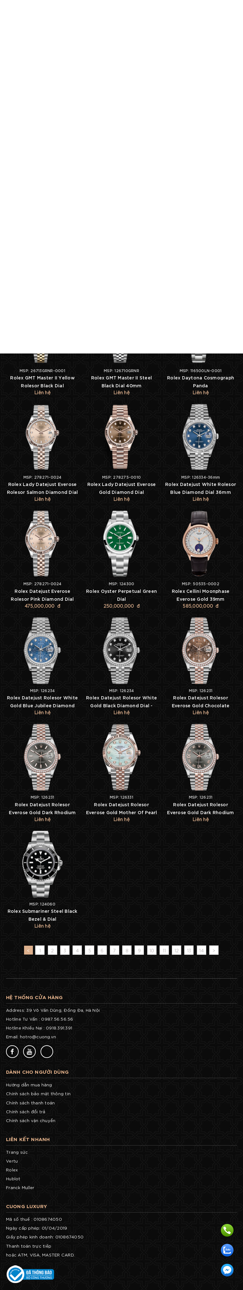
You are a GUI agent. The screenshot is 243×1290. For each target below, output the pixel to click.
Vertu (12, 1161)
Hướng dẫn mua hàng (29, 1084)
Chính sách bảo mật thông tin (38, 1093)
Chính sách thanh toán (30, 1102)
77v (64, 1051)
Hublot (13, 1178)
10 (151, 950)
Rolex (12, 1169)
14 (201, 950)
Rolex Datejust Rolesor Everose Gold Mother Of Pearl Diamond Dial (121, 812)
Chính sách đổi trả (26, 1111)
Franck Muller (20, 1187)
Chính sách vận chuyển (30, 1120)
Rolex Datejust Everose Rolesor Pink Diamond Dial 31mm (42, 599)
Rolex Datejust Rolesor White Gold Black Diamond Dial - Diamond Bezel (121, 705)
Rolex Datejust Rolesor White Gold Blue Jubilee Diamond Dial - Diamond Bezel (42, 705)
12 (176, 950)
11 (164, 950)
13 (189, 950)
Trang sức (17, 1152)
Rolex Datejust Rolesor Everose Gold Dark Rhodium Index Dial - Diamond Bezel (42, 812)
